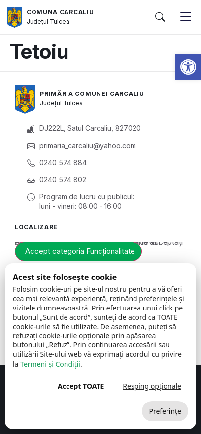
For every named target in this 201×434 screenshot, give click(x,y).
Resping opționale (152, 386)
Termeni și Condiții (50, 364)
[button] (188, 67)
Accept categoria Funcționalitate (80, 251)
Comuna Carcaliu (60, 12)
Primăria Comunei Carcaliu (92, 93)
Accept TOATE (81, 386)
